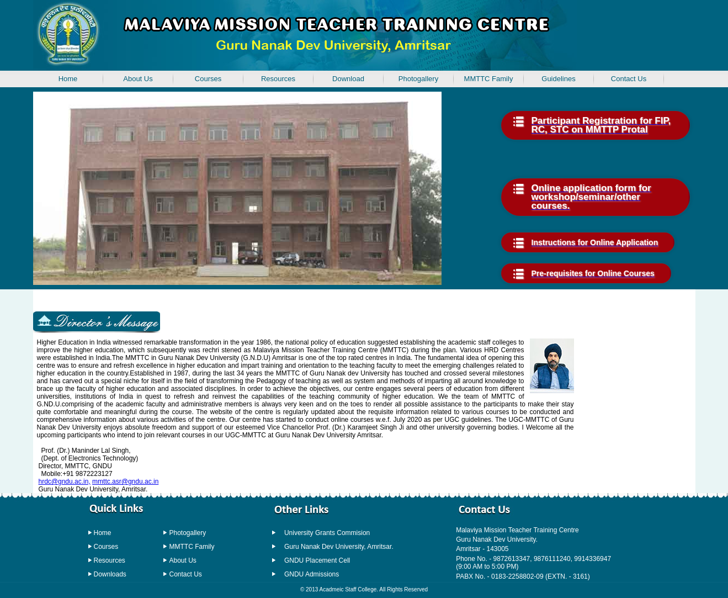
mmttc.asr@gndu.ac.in (125, 481)
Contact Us (628, 79)
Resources (278, 79)
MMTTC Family (488, 79)
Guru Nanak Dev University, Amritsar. (339, 547)
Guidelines (558, 79)
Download (348, 79)
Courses (208, 79)
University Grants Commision (327, 533)
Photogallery (418, 79)
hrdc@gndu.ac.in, (65, 481)
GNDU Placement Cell (317, 560)
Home (102, 533)
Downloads (110, 574)
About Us (137, 79)
